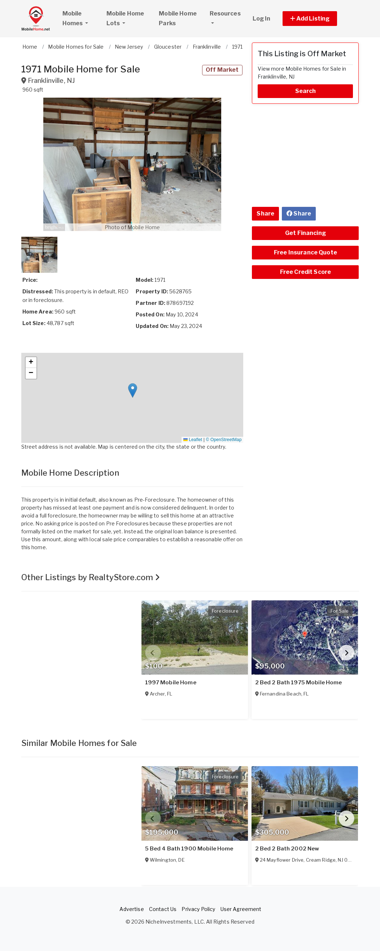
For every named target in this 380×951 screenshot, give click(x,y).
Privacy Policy (198, 909)
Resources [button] (225, 13)
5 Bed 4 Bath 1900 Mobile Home (189, 848)
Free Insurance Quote (305, 252)
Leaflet (192, 439)
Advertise (131, 909)
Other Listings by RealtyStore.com (90, 577)
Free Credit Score (305, 271)
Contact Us (162, 909)
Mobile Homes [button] (81, 18)
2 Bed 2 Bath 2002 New (287, 848)
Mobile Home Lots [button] (125, 18)
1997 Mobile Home (170, 682)
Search (305, 91)
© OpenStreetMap (223, 439)
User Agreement (241, 909)
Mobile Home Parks (178, 18)
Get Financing (305, 233)
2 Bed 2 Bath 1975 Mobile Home (298, 682)
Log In (262, 18)
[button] (318, 18)
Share (265, 213)
